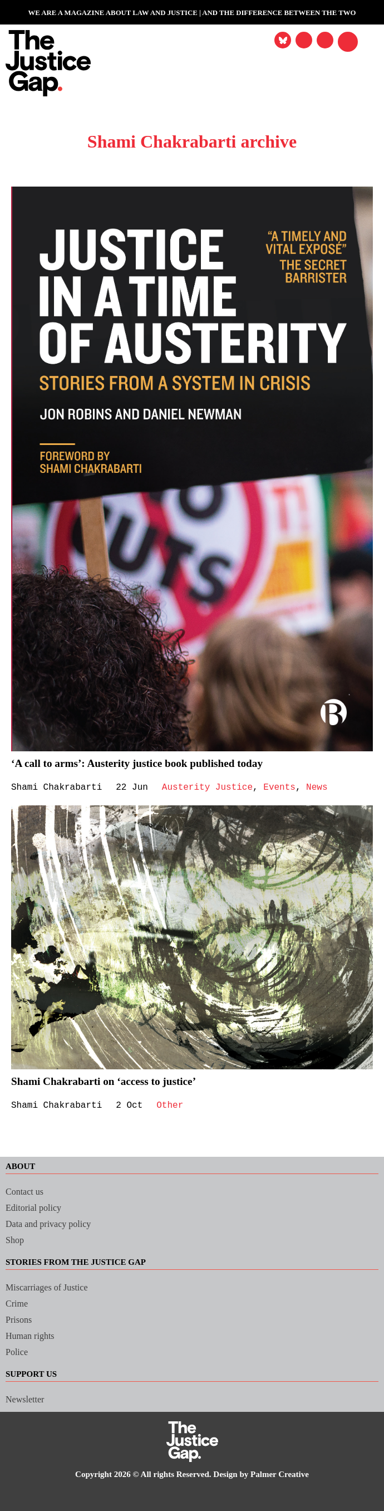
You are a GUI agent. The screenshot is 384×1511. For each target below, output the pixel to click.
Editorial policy (36, 1208)
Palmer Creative (290, 1474)
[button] (348, 41)
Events (289, 788)
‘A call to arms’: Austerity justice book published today (148, 763)
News (328, 788)
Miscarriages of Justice (53, 1287)
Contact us (28, 1191)
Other (175, 1106)
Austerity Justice (214, 788)
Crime (18, 1303)
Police (18, 1352)
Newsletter (27, 1399)
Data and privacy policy (54, 1224)
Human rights (32, 1336)
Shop (16, 1240)
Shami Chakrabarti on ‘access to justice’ (112, 1081)
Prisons (21, 1320)
